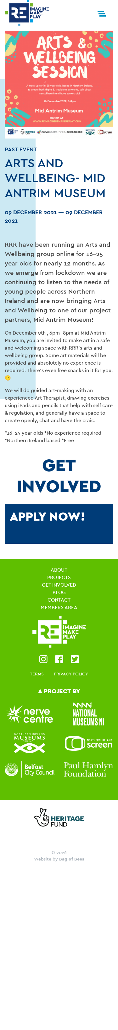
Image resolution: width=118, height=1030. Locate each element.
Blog (59, 592)
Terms (37, 674)
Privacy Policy (71, 674)
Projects (59, 577)
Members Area (59, 607)
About (59, 570)
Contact (59, 600)
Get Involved (59, 585)
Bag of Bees (71, 859)
